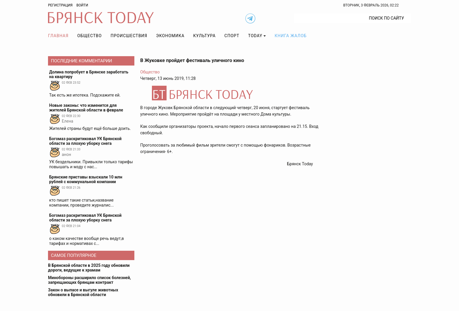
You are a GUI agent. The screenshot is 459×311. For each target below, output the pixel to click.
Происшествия (129, 35)
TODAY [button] (255, 35)
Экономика (170, 35)
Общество (89, 35)
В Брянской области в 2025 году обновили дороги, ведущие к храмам (89, 267)
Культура (204, 35)
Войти (82, 5)
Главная (58, 35)
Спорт (232, 35)
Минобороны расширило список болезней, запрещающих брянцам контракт (89, 280)
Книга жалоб (290, 35)
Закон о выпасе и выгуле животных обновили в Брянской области (83, 292)
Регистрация (60, 5)
